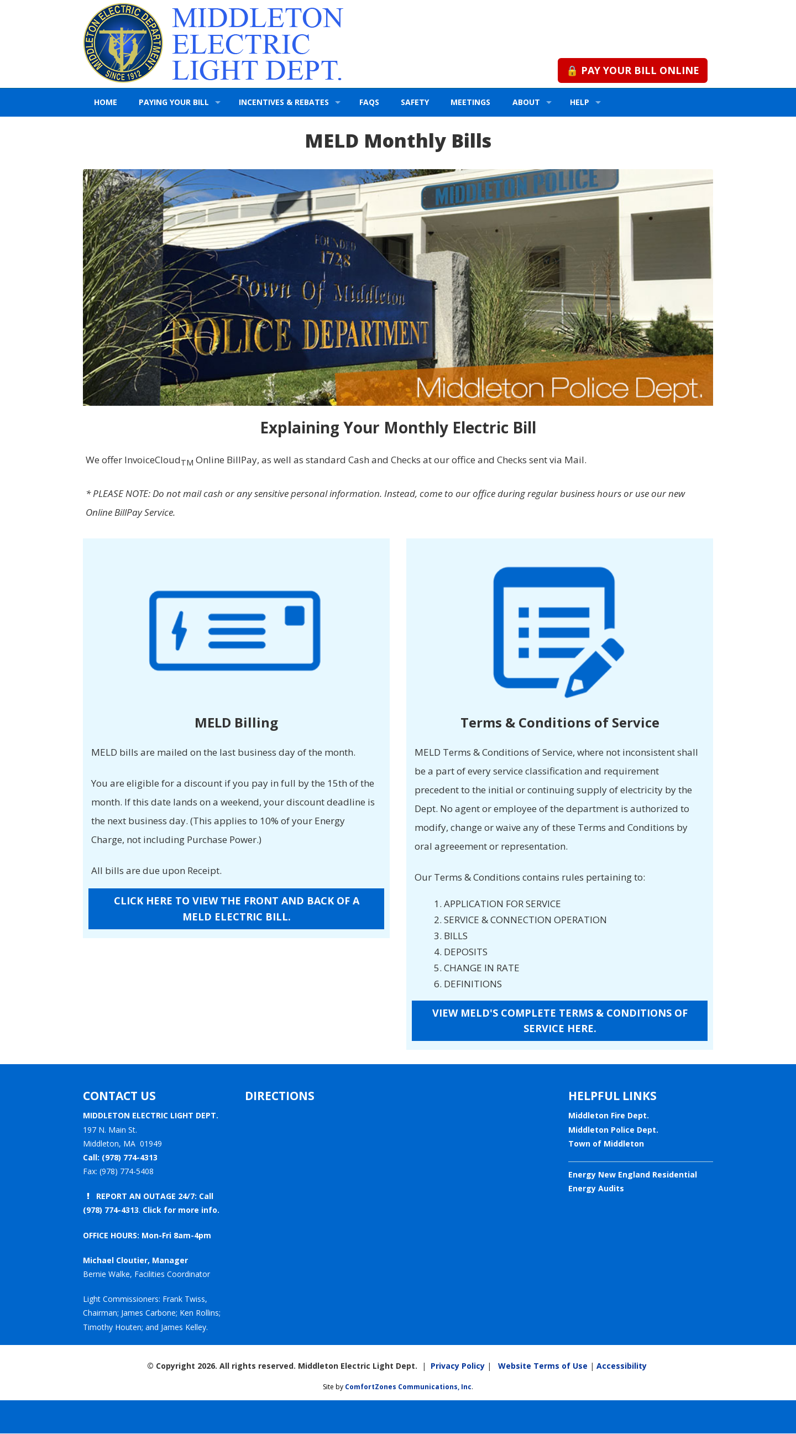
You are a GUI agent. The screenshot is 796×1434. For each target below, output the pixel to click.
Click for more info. (181, 1210)
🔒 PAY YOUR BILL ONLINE (632, 70)
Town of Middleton (606, 1143)
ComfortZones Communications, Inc (408, 1386)
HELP (579, 102)
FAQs (369, 102)
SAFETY (415, 102)
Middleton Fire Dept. (608, 1115)
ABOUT (526, 102)
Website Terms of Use (541, 1365)
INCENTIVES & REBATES (284, 102)
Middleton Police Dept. (613, 1129)
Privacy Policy (458, 1365)
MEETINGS (470, 102)
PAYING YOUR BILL (174, 102)
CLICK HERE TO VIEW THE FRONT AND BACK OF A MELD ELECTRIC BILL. (236, 908)
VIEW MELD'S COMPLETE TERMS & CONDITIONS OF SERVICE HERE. (560, 1020)
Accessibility (621, 1365)
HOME (105, 102)
